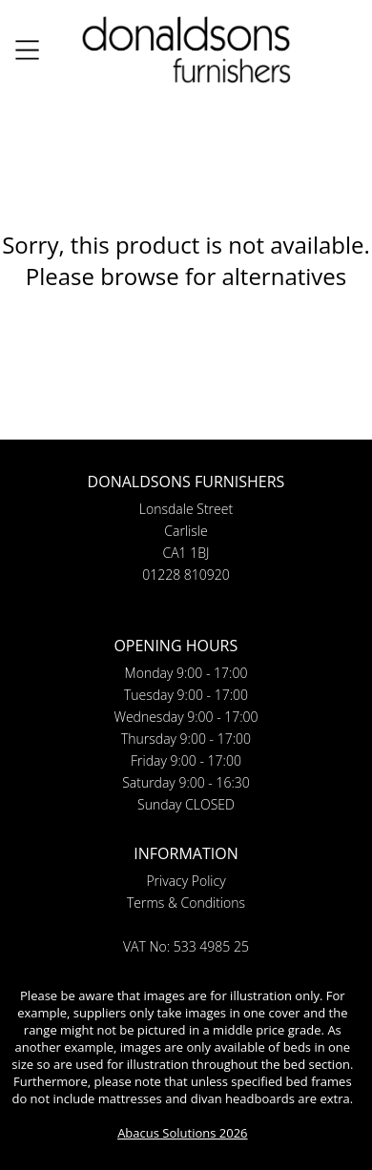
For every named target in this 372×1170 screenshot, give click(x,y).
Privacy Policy (185, 881)
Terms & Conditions (186, 902)
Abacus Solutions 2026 (182, 1132)
